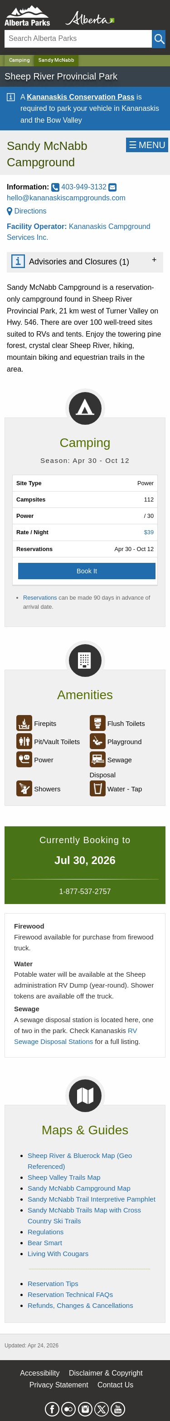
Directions (27, 211)
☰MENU (147, 145)
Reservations (40, 597)
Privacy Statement (58, 1385)
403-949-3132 (80, 187)
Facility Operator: (38, 226)
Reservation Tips (53, 1283)
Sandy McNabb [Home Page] (56, 60)
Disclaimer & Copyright (106, 1373)
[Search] (78, 39)
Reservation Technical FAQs (70, 1294)
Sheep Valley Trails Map (64, 1177)
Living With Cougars (58, 1253)
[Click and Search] (158, 39)
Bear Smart (45, 1243)
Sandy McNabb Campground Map (79, 1188)
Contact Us (115, 1385)
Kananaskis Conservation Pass (80, 97)
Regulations (45, 1232)
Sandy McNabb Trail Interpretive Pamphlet (91, 1199)
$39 (149, 532)
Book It (87, 571)
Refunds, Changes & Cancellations (80, 1305)
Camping (19, 60)
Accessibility (39, 1373)
